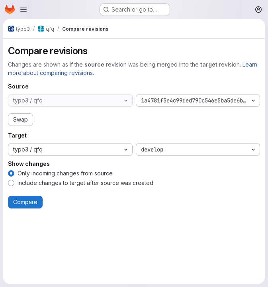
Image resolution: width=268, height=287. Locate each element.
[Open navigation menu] (23, 9)
